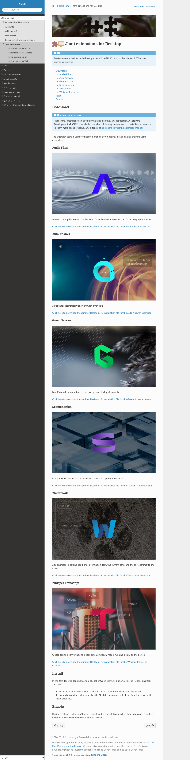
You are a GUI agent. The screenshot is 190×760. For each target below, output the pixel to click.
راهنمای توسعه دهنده (11, 92)
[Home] (53, 6)
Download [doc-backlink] (60, 107)
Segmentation (66, 85)
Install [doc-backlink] (57, 673)
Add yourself (11, 31)
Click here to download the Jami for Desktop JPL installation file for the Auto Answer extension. (102, 313)
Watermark (65, 88)
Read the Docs (98, 755)
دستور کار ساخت (9, 87)
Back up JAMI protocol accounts (20, 40)
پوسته (88, 755)
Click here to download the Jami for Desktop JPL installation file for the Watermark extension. (101, 575)
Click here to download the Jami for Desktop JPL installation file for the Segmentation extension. (102, 486)
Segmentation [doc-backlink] (62, 407)
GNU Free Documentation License (18, 105)
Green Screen (66, 81)
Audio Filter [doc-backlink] (60, 148)
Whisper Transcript (69, 92)
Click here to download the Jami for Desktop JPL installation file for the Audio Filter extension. (101, 226)
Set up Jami (7, 18)
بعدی (150, 725)
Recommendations (11, 74)
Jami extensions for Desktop (20, 53)
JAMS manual (8, 83)
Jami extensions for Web (18, 61)
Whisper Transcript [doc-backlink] (65, 583)
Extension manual (10, 96)
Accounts (9, 27)
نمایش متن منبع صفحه (144, 6)
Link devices (10, 35)
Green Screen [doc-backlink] (61, 320)
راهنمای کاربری (9, 79)
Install (59, 96)
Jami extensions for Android (19, 49)
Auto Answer (66, 78)
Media (5, 65)
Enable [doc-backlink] (58, 706)
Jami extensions (11, 44)
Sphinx (69, 755)
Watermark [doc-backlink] (60, 493)
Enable (59, 99)
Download (61, 71)
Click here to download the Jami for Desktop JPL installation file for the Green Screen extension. (102, 399)
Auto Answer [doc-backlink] (61, 234)
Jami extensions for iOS (17, 57)
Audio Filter (65, 74)
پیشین (58, 725)
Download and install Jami (16, 22)
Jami (23, 4)
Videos (5, 70)
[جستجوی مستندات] (22, 10)
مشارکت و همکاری (10, 100)
